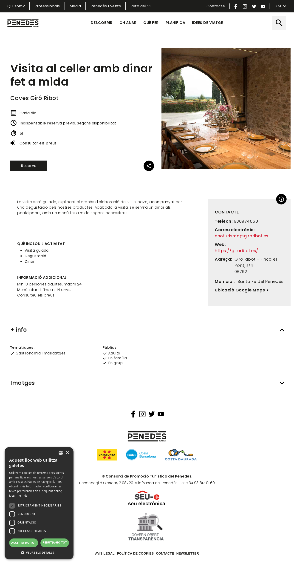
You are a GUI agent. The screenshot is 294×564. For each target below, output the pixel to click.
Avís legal (105, 553)
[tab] (147, 330)
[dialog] (39, 503)
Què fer (151, 22)
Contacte (215, 6)
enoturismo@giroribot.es (242, 236)
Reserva (29, 165)
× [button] (67, 453)
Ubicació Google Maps (240, 290)
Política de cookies (135, 553)
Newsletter (187, 553)
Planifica (175, 22)
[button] (39, 552)
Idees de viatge (207, 22)
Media (75, 6)
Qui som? (16, 6)
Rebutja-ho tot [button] (54, 542)
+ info (18, 330)
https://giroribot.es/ (236, 250)
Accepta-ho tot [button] (23, 543)
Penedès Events (105, 6)
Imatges (22, 383)
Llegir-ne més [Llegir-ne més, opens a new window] (18, 496)
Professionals (47, 6)
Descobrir (102, 22)
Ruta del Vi (140, 6)
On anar (128, 22)
